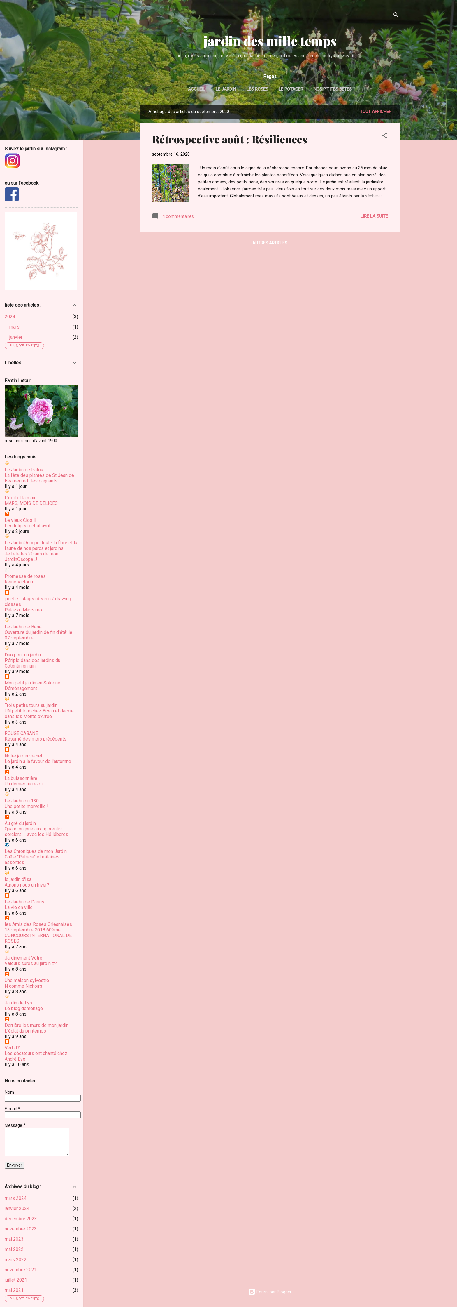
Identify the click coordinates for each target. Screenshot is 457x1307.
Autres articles (269, 243)
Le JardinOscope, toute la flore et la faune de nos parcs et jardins (41, 545)
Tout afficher (375, 111)
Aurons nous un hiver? (27, 885)
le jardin (226, 89)
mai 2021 (14, 1290)
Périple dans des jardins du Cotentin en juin (32, 663)
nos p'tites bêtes (333, 89)
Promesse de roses (25, 576)
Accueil (196, 89)
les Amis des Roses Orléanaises (38, 924)
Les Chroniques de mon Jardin (36, 851)
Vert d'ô (12, 1048)
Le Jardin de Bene (23, 627)
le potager (291, 89)
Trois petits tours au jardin (31, 705)
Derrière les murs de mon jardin (36, 1025)
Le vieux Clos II (20, 520)
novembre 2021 (21, 1270)
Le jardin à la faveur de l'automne (38, 761)
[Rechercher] (396, 16)
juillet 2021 (16, 1280)
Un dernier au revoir (24, 784)
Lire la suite (374, 216)
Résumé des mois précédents (35, 739)
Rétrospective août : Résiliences (229, 139)
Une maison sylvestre (27, 980)
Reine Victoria (19, 582)
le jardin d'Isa (18, 879)
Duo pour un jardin (23, 655)
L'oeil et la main (20, 497)
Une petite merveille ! (26, 806)
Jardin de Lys (18, 1003)
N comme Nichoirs (23, 986)
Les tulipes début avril (27, 526)
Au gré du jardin (20, 823)
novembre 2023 (21, 1229)
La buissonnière (21, 778)
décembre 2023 (21, 1218)
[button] (384, 136)
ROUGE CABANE (21, 733)
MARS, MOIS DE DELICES (31, 503)
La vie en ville (19, 907)
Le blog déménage (24, 1008)
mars (14, 327)
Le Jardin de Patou (24, 469)
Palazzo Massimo (23, 610)
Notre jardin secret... (25, 756)
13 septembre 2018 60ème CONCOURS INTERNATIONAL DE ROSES (38, 935)
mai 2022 (14, 1249)
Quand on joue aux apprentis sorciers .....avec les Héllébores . (37, 831)
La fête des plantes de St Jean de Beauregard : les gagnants (39, 478)
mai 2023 (14, 1239)
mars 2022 (16, 1259)
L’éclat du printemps (25, 1031)
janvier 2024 (17, 1208)
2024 (10, 316)
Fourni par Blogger (269, 1291)
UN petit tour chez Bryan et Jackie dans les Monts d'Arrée (39, 713)
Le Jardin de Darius (24, 902)
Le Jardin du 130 (22, 801)
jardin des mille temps (270, 40)
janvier (15, 337)
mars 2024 (16, 1198)
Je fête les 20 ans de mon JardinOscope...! (31, 556)
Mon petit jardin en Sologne (32, 683)
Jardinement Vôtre (23, 958)
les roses (257, 89)
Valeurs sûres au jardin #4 (31, 963)
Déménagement (21, 688)
